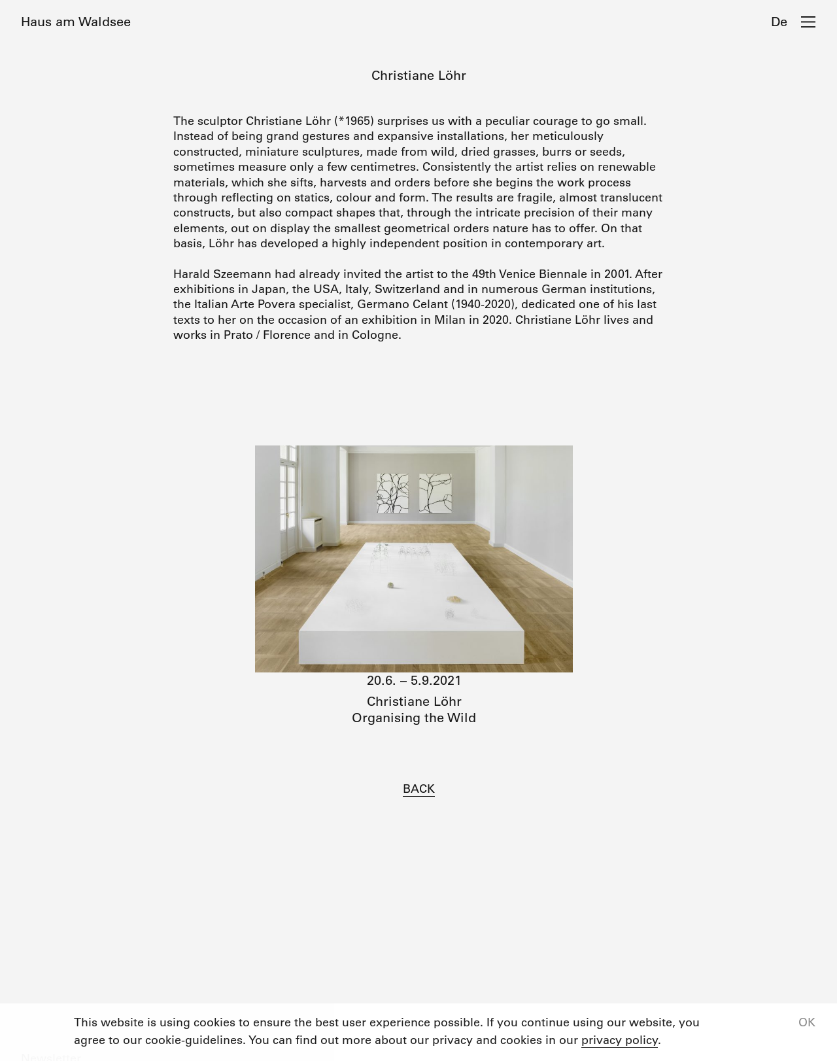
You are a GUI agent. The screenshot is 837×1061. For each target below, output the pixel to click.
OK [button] (806, 1022)
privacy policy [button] (619, 1040)
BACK (419, 789)
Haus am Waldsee (76, 21)
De (779, 21)
